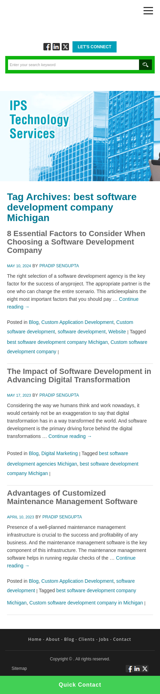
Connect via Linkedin (56, 46)
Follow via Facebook (47, 46)
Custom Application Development (77, 322)
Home (35, 639)
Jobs (104, 639)
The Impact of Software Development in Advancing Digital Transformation (79, 375)
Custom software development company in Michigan (86, 603)
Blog (34, 322)
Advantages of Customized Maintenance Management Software (72, 497)
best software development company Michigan (57, 342)
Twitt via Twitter (65, 46)
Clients (86, 639)
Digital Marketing (59, 453)
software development (82, 331)
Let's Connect (94, 46)
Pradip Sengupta (59, 265)
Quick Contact (80, 685)
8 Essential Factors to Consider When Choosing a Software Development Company (76, 242)
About (53, 639)
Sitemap (19, 668)
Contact (122, 639)
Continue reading (70, 436)
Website (117, 331)
